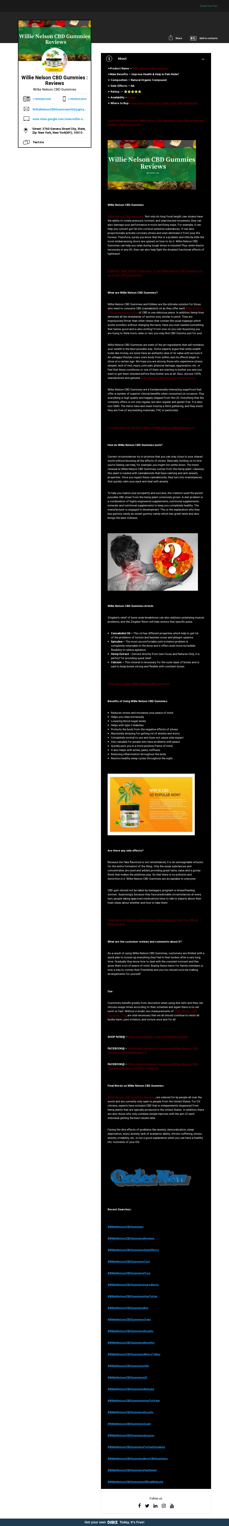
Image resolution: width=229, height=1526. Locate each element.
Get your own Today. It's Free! (114, 1522)
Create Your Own (209, 6)
